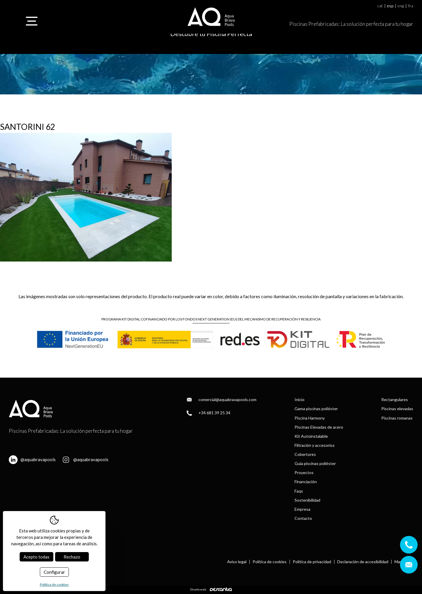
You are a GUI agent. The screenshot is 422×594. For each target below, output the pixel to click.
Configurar (54, 572)
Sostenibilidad (307, 500)
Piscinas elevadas (397, 408)
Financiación (306, 481)
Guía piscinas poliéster (315, 463)
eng (401, 6)
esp (390, 6)
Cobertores (305, 454)
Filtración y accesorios (315, 445)
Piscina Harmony (310, 417)
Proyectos (304, 472)
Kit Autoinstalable (311, 436)
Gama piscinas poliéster (316, 408)
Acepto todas (36, 556)
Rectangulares (394, 399)
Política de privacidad (312, 562)
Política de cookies (270, 562)
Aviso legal (236, 562)
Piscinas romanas (397, 417)
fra (410, 6)
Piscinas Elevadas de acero (319, 427)
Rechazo (72, 556)
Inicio (299, 399)
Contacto (303, 518)
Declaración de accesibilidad (362, 562)
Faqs (299, 490)
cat (380, 6)
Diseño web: (211, 589)
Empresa (302, 509)
